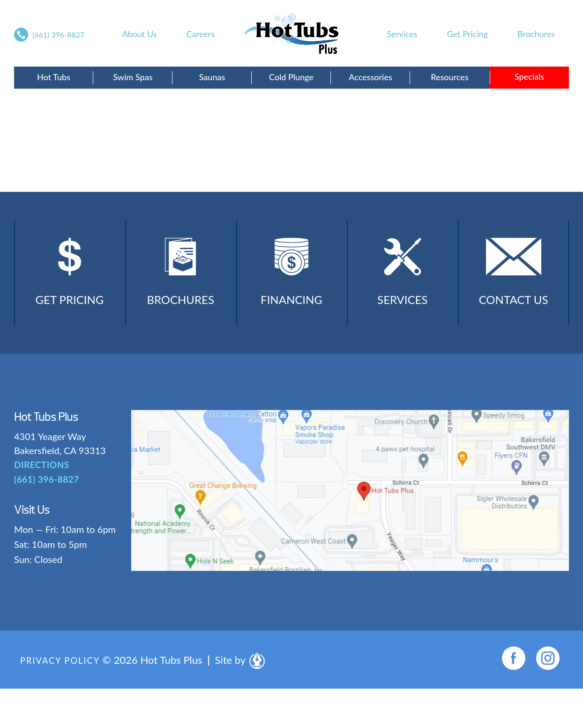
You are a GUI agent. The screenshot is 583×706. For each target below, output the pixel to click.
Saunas (212, 77)
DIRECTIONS (40, 482)
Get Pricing (467, 34)
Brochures (536, 34)
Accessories (370, 77)
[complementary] (515, 654)
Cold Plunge (291, 77)
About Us (139, 34)
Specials (529, 76)
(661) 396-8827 (58, 34)
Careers (201, 34)
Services (402, 34)
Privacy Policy (63, 677)
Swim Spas (132, 77)
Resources (449, 77)
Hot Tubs (53, 77)
